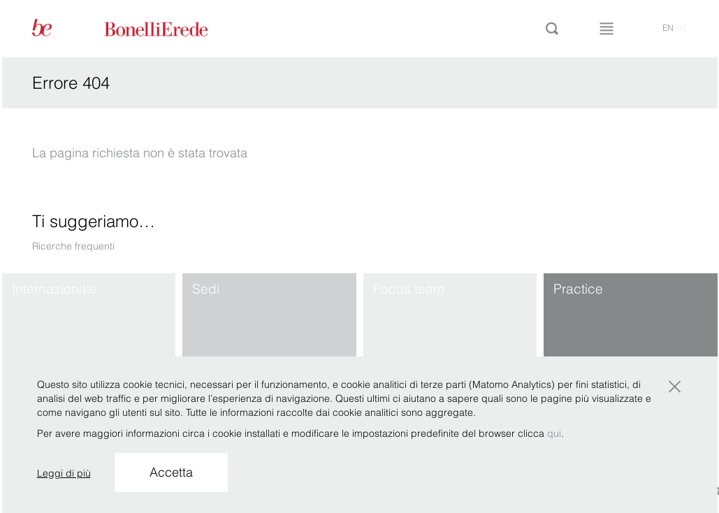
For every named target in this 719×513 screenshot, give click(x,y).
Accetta (171, 472)
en (668, 27)
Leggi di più (64, 473)
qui (554, 433)
